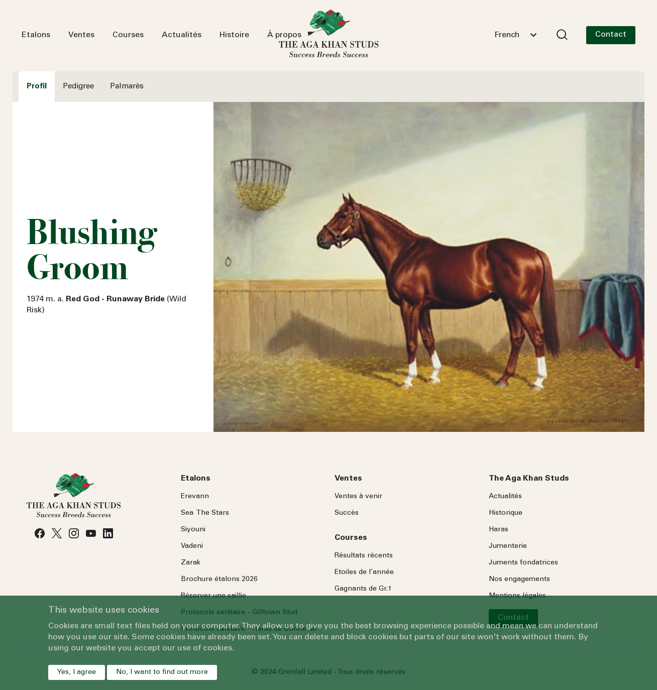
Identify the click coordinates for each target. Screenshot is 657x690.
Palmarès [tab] (127, 86)
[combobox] (515, 35)
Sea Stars (205, 513)
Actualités (181, 35)
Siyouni (193, 529)
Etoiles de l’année (364, 572)
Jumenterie (508, 546)
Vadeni (192, 546)
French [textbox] (506, 35)
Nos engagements (519, 579)
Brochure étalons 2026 (219, 579)
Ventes (81, 35)
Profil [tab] (37, 86)
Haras (498, 529)
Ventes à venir (358, 496)
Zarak (190, 562)
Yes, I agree (76, 672)
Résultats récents (364, 555)
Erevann (195, 496)
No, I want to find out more (162, 672)
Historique (505, 513)
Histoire (234, 35)
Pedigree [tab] (78, 86)
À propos (284, 35)
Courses (128, 35)
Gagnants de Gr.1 (363, 589)
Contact (610, 35)
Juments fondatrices (523, 562)
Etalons (36, 35)
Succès (347, 513)
